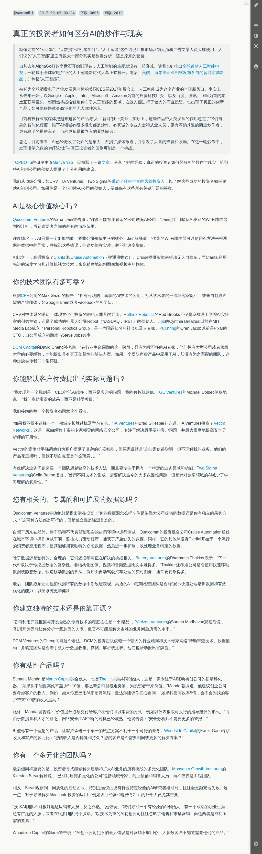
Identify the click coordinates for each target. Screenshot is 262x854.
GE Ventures (170, 392)
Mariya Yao (63, 162)
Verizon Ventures (151, 622)
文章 (106, 162)
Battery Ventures (151, 558)
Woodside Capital (180, 731)
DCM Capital (24, 347)
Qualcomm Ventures (31, 219)
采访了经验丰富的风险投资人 (138, 181)
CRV (25, 295)
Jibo (161, 321)
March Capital (58, 679)
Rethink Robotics (139, 314)
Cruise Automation (87, 257)
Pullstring (167, 328)
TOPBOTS (22, 162)
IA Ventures (124, 423)
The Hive (107, 679)
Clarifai (60, 257)
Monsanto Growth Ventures (197, 769)
